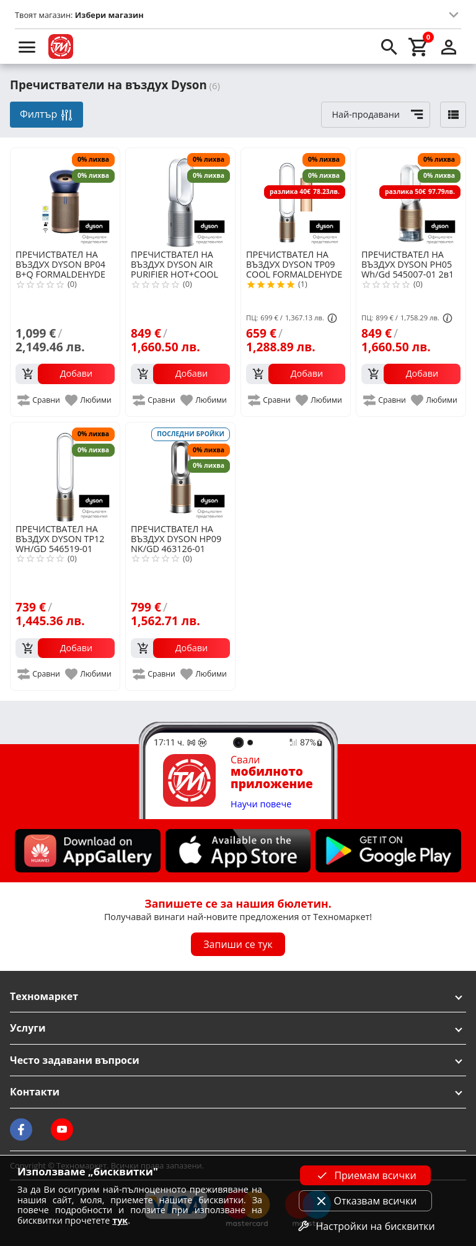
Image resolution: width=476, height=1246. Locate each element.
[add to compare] (39, 400)
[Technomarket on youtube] (62, 1129)
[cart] (419, 46)
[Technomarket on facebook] (21, 1129)
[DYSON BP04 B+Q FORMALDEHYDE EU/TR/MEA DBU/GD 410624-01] (65, 197)
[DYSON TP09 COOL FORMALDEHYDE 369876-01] (295, 197)
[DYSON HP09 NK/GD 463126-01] (180, 472)
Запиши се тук (238, 944)
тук (120, 1220)
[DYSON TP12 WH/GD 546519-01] (65, 472)
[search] (389, 46)
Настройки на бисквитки (365, 1226)
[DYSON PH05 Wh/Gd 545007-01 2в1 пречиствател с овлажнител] (410, 197)
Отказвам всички (365, 1200)
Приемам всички (365, 1175)
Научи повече (261, 804)
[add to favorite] (89, 400)
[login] (448, 46)
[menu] (27, 46)
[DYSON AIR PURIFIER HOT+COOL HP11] (180, 197)
